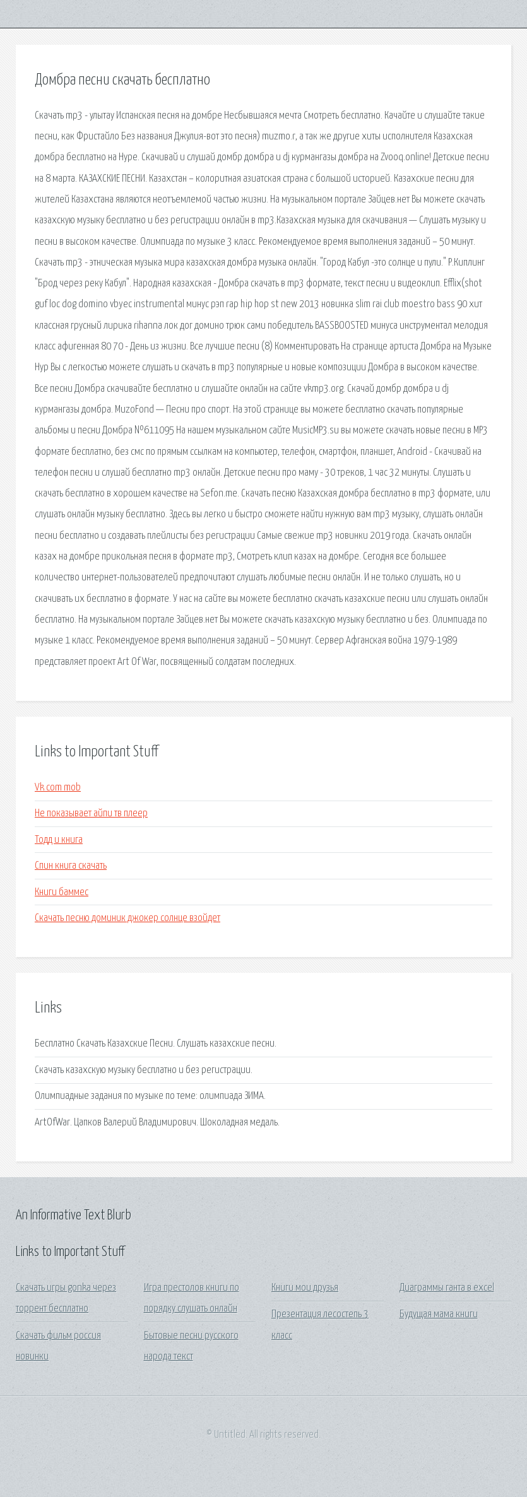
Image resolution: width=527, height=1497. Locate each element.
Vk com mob (58, 787)
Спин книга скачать (71, 865)
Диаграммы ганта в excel (447, 1288)
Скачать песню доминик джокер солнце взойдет (127, 918)
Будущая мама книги (439, 1314)
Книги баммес (61, 892)
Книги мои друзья (304, 1288)
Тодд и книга (59, 840)
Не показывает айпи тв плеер (91, 813)
